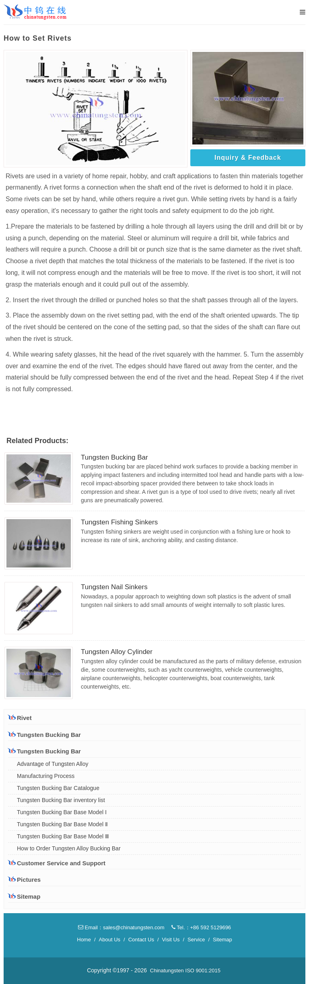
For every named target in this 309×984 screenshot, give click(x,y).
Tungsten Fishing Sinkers (119, 522)
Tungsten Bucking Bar (114, 457)
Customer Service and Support (56, 862)
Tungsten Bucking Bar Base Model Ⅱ (62, 824)
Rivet (20, 717)
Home (84, 940)
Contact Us (141, 940)
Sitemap (24, 896)
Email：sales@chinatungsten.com (121, 927)
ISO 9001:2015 (202, 970)
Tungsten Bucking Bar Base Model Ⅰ (62, 812)
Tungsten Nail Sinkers (114, 587)
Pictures (24, 879)
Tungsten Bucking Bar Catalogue (58, 788)
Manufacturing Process (45, 776)
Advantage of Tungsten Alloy (52, 764)
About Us (109, 940)
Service (196, 940)
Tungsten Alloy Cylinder (116, 652)
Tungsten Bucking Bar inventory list (61, 800)
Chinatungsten (167, 970)
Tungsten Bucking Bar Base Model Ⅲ (63, 836)
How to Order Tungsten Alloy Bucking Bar (69, 848)
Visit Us (171, 940)
